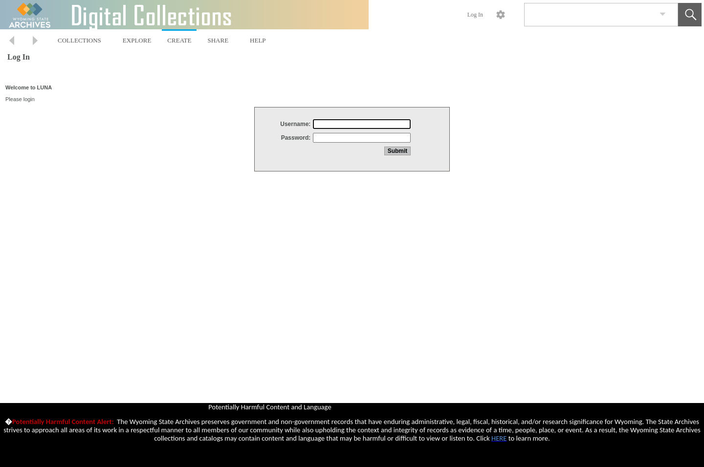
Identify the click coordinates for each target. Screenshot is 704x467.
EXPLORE (137, 40)
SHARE (217, 40)
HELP (258, 40)
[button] (690, 14)
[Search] (589, 14)
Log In (475, 14)
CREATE (179, 40)
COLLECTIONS (79, 40)
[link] (662, 14)
